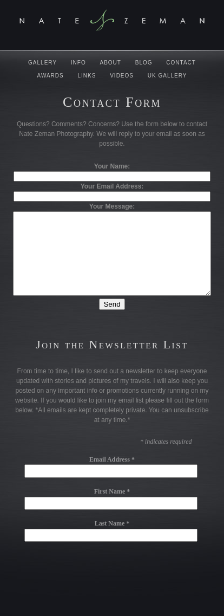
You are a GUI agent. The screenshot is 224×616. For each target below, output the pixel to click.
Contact (181, 63)
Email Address (112, 475)
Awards (50, 76)
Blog (144, 63)
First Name (112, 507)
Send (111, 320)
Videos (122, 76)
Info (78, 63)
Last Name (112, 539)
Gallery (42, 63)
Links (87, 76)
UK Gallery (167, 76)
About (110, 63)
